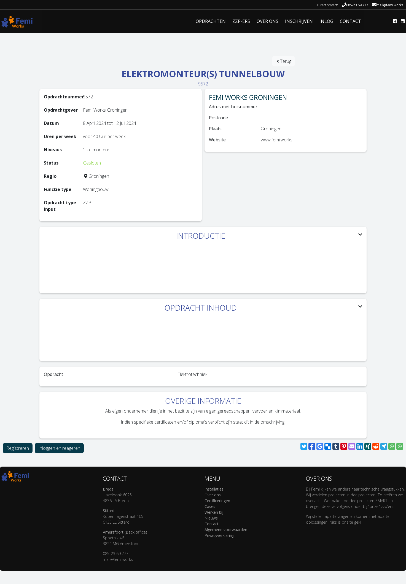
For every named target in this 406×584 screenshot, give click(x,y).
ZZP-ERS (241, 21)
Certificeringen (217, 500)
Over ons (213, 494)
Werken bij (214, 512)
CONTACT (350, 21)
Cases (210, 506)
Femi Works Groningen (248, 97)
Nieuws (211, 518)
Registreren (17, 448)
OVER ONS (267, 21)
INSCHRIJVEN (299, 21)
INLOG (326, 21)
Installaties (214, 489)
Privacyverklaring (219, 535)
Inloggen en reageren (59, 448)
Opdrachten (211, 21)
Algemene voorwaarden (226, 529)
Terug (284, 61)
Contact (212, 523)
